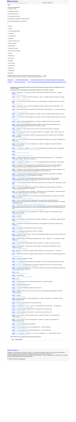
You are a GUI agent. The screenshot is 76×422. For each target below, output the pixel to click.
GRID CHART (18, 339)
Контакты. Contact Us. (12, 350)
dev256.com (22, 358)
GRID (13, 92)
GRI (13, 339)
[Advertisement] (58, 12)
